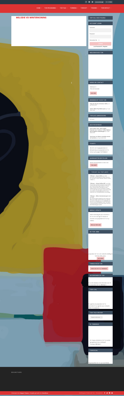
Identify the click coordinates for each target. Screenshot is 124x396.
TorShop (84, 9)
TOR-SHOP (94, 166)
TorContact (105, 9)
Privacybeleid (99, 394)
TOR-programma (50, 9)
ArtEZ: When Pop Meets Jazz (97, 110)
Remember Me (93, 41)
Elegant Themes (24, 394)
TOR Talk (63, 9)
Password (92, 35)
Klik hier (93, 94)
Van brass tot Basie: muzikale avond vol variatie (100, 138)
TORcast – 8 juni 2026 (96, 177)
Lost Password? (98, 47)
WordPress (45, 394)
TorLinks (94, 9)
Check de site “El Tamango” (99, 269)
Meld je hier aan (96, 226)
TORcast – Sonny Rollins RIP (97, 184)
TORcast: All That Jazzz (99, 173)
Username (92, 28)
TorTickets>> (104, 153)
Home (38, 9)
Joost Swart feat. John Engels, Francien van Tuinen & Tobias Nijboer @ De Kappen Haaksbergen (100, 131)
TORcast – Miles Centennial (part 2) (100, 197)
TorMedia (73, 9)
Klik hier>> (104, 286)
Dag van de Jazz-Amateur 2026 (98, 105)
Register (105, 47)
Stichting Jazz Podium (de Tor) (87, 394)
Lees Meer (100, 259)
